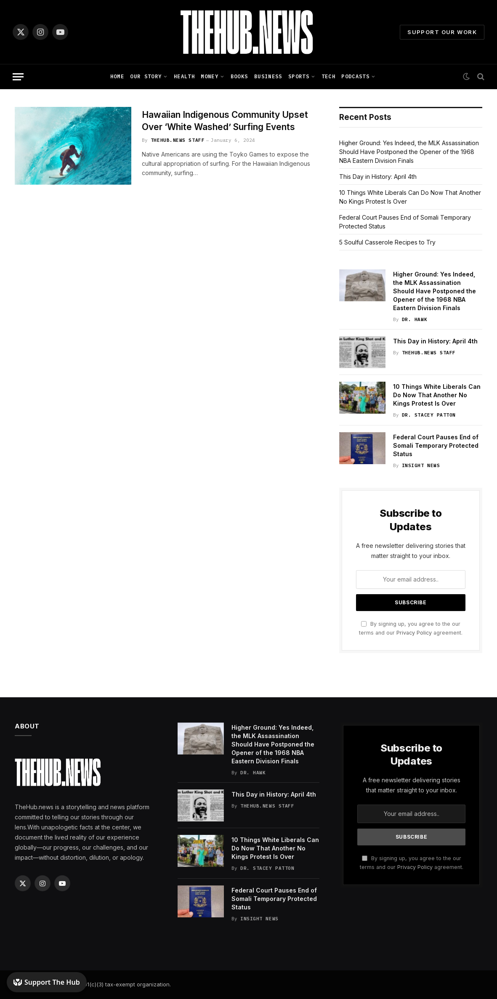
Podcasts (355, 76)
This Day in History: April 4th (378, 176)
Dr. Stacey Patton (429, 415)
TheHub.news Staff (178, 140)
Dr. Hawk (414, 319)
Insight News (421, 465)
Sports (298, 76)
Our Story (146, 76)
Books (239, 76)
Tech (328, 76)
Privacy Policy (414, 633)
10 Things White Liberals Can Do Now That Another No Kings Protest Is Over (437, 395)
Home (117, 76)
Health (184, 76)
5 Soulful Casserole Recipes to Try (387, 242)
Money (209, 76)
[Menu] (18, 76)
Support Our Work (442, 32)
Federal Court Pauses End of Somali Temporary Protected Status (435, 445)
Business (268, 76)
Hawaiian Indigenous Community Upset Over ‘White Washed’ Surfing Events (225, 120)
